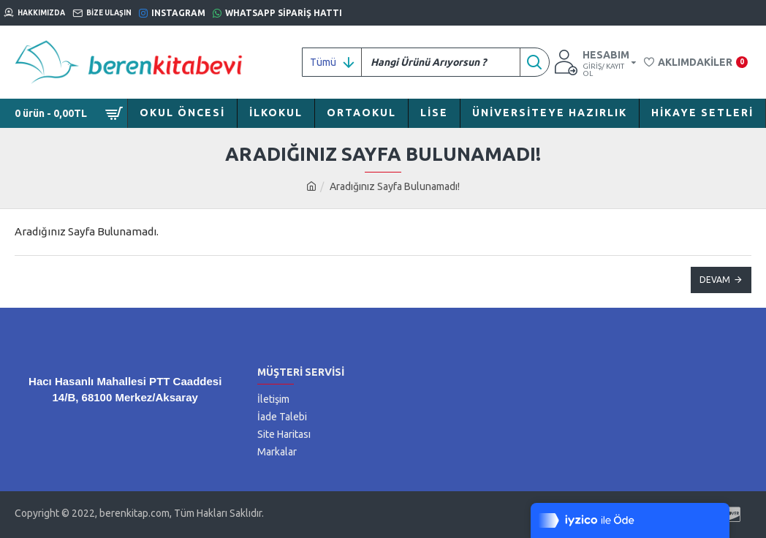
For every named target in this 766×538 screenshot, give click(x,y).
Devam (714, 279)
